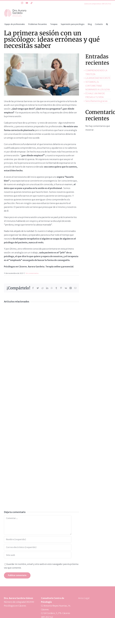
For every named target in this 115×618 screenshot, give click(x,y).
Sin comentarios (32, 273)
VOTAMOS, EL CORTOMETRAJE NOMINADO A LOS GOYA (97, 86)
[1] (41, 74)
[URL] (37, 555)
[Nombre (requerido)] (37, 539)
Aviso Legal (83, 598)
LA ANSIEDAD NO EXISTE (98, 78)
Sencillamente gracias (96, 101)
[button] (107, 24)
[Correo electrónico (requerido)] (37, 547)
